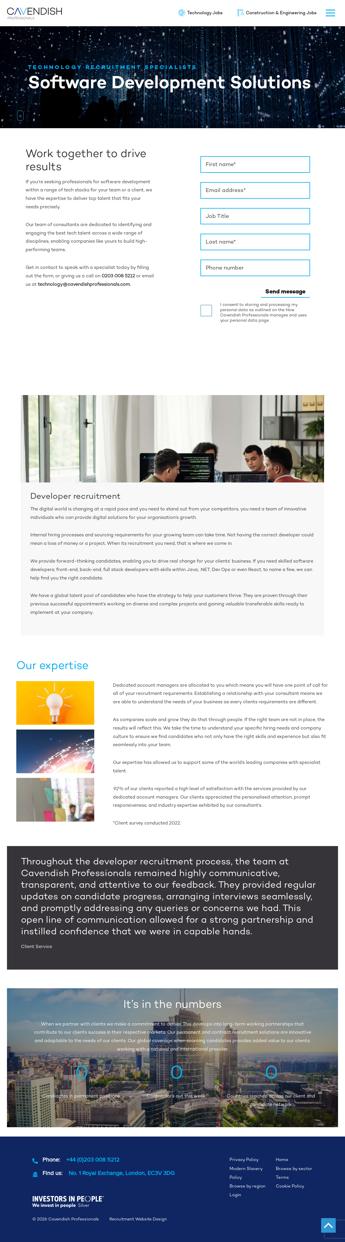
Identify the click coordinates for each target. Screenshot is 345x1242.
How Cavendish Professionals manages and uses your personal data (263, 315)
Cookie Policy (290, 1186)
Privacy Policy (244, 1159)
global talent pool (74, 595)
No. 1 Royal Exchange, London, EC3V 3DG (122, 1173)
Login (235, 1194)
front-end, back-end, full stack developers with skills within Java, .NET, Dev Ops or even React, (159, 569)
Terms (282, 1177)
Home (282, 1159)
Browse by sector (294, 1168)
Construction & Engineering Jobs (276, 12)
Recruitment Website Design (138, 1219)
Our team (36, 224)
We (34, 561)
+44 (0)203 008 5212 (93, 1159)
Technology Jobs (200, 12)
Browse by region (248, 1186)
